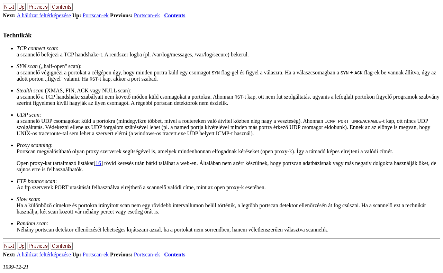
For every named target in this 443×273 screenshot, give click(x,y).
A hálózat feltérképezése (44, 15)
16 (98, 163)
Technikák (17, 35)
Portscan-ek (96, 15)
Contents (174, 15)
